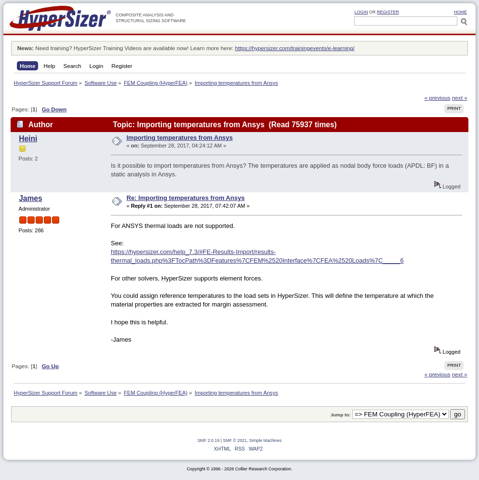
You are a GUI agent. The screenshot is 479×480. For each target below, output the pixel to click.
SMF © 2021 (235, 440)
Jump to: (341, 414)
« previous (438, 97)
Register (388, 12)
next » (459, 97)
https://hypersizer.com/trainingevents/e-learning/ (295, 48)
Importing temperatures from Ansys (180, 137)
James (30, 198)
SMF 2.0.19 (209, 440)
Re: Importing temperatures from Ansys (186, 197)
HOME (460, 12)
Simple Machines (265, 440)
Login (361, 12)
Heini (28, 138)
